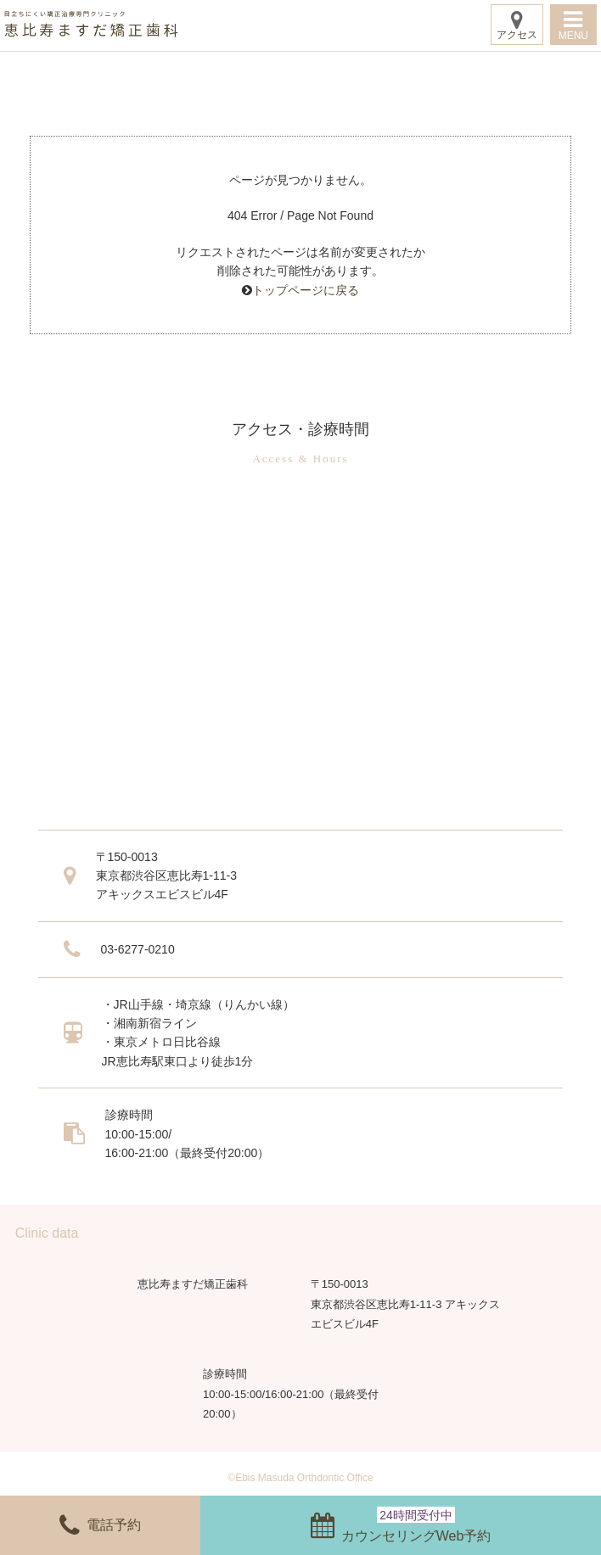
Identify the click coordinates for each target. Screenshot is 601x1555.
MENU (573, 25)
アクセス (517, 25)
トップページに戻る (305, 290)
